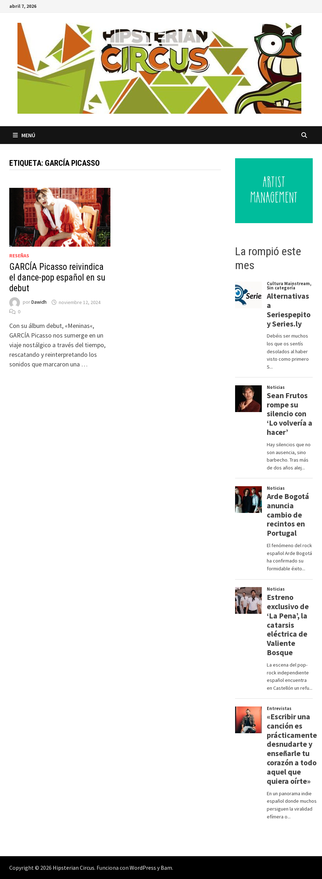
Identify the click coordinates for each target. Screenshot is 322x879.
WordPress (143, 867)
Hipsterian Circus (73, 867)
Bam (166, 867)
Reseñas (19, 255)
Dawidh (39, 302)
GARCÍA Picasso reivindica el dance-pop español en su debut (57, 277)
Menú (24, 135)
